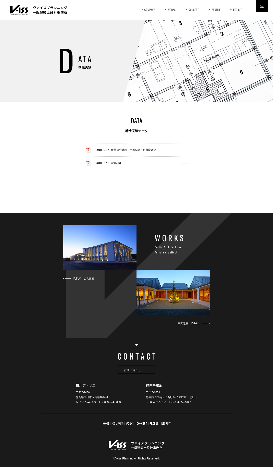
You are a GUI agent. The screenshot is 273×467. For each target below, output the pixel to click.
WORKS (172, 9)
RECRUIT (237, 9)
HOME (106, 423)
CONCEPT (193, 9)
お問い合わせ (136, 370)
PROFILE (216, 9)
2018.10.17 (126, 149)
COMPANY (149, 9)
